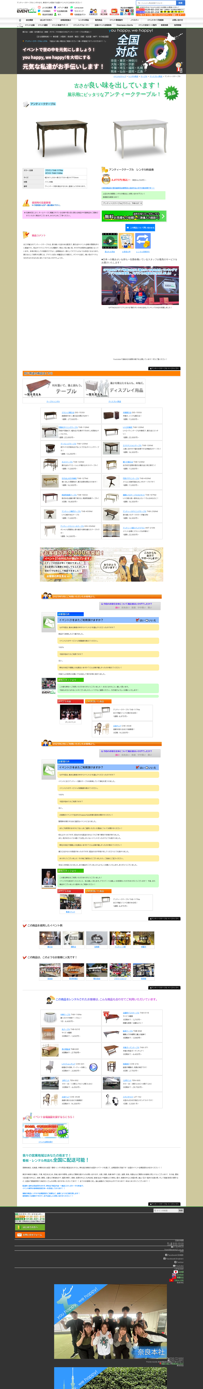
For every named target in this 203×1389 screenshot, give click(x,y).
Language (76, 8)
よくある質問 (45, 8)
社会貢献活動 (60, 11)
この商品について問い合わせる (140, 226)
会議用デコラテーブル (131, 1009)
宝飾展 (96, 943)
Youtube (178, 1262)
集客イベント (70, 908)
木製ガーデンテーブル (131, 1044)
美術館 (143, 975)
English (178, 1271)
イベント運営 (43, 25)
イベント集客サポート (60, 25)
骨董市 (143, 943)
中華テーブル (65, 1011)
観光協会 (96, 975)
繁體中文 (178, 1274)
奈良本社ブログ (177, 1360)
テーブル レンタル (53, 398)
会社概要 (29, 20)
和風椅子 (126, 1061)
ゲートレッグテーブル (68, 440)
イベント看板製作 (116, 20)
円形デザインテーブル (131, 475)
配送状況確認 (45, 14)
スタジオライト (128, 1093)
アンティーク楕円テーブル (71, 508)
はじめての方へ (46, 20)
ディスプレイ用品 (156, 76)
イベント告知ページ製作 (147, 25)
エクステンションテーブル (132, 442)
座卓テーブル (128, 1028)
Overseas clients (125, 25)
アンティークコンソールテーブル (72, 523)
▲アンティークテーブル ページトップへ (164, 365)
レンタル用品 (84, 20)
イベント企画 (30, 25)
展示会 (50, 943)
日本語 (179, 1268)
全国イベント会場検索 (103, 25)
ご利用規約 (44, 11)
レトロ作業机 (127, 424)
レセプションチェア (68, 1061)
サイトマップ (76, 11)
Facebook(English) (173, 1255)
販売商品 (98, 20)
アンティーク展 (120, 943)
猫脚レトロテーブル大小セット (134, 491)
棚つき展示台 (128, 458)
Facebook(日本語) (174, 1252)
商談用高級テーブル (69, 491)
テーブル (144, 76)
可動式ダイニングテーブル (68, 424)
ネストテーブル (67, 458)
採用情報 (177, 25)
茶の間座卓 (66, 1046)
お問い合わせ (177, 20)
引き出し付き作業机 (69, 475)
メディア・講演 (61, 8)
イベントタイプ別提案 (155, 20)
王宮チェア (117, 722)
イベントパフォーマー (81, 25)
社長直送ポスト (78, 14)
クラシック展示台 (68, 409)
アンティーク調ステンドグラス (134, 524)
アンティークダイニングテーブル (134, 508)
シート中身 (20, 25)
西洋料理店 (73, 975)
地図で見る (165, 1360)
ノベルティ (135, 20)
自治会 (50, 975)
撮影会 (73, 943)
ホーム (20, 20)
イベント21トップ (119, 76)
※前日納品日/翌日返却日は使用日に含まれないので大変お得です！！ (128, 188)
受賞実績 (164, 25)
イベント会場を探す (45, 1138)
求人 (57, 14)
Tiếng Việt (176, 1277)
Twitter (179, 1259)
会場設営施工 (65, 20)
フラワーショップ (120, 975)
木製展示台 (127, 409)
